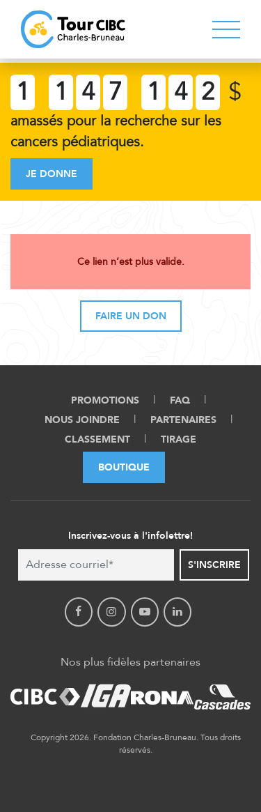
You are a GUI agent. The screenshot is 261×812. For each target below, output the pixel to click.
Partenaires (183, 420)
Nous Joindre (82, 420)
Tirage (178, 439)
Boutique (124, 467)
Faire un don (130, 316)
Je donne (51, 174)
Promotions (105, 400)
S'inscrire (214, 565)
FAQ (180, 400)
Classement (97, 439)
